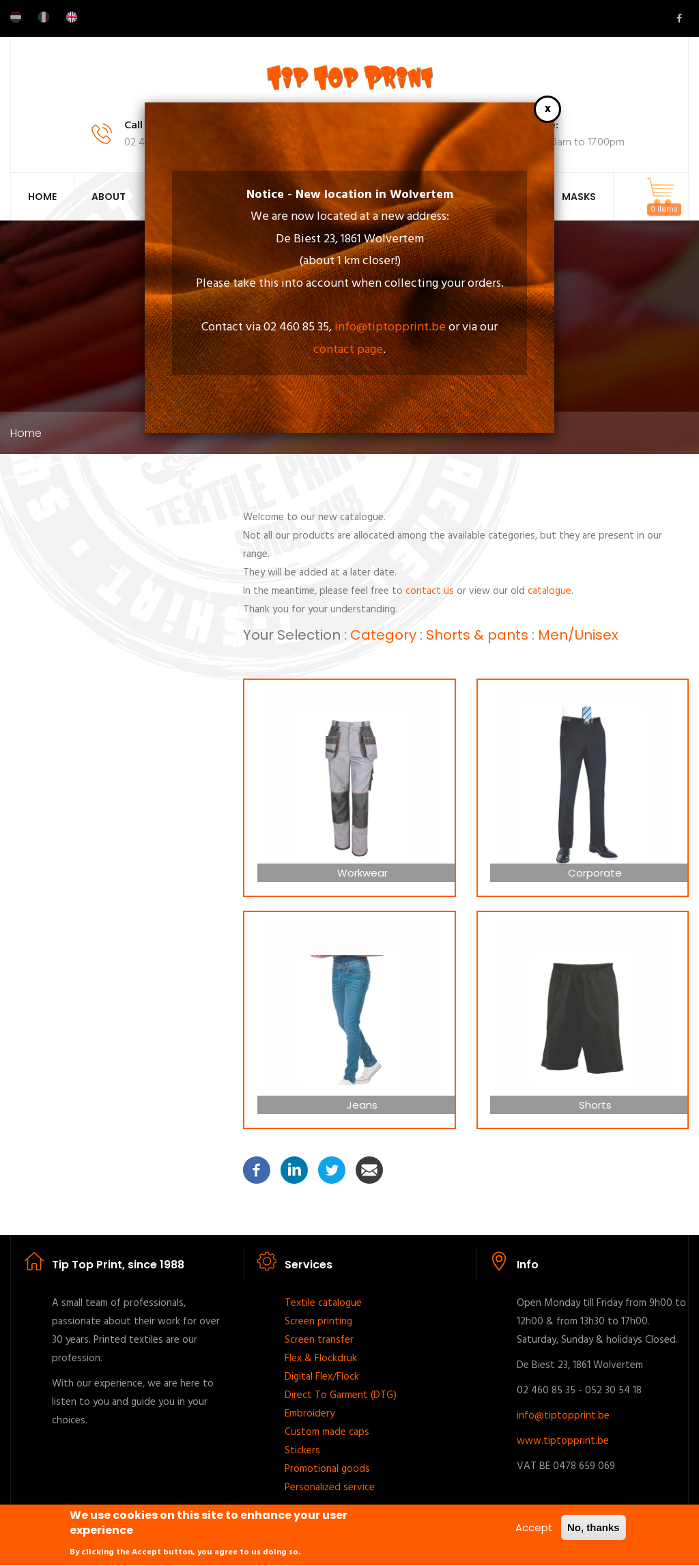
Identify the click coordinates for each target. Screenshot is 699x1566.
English (71, 17)
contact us (429, 591)
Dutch (15, 17)
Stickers (302, 1450)
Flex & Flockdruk (321, 1358)
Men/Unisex (578, 634)
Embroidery (309, 1414)
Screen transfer (319, 1340)
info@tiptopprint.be (390, 327)
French (43, 17)
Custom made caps (327, 1432)
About (108, 196)
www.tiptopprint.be (563, 1441)
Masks (579, 196)
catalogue (549, 591)
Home (42, 196)
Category (383, 634)
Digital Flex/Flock (322, 1377)
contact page (348, 350)
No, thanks (593, 1533)
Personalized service (330, 1487)
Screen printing (318, 1321)
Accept (534, 1533)
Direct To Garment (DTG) (341, 1395)
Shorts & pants (477, 634)
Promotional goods (327, 1469)
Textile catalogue (323, 1303)
